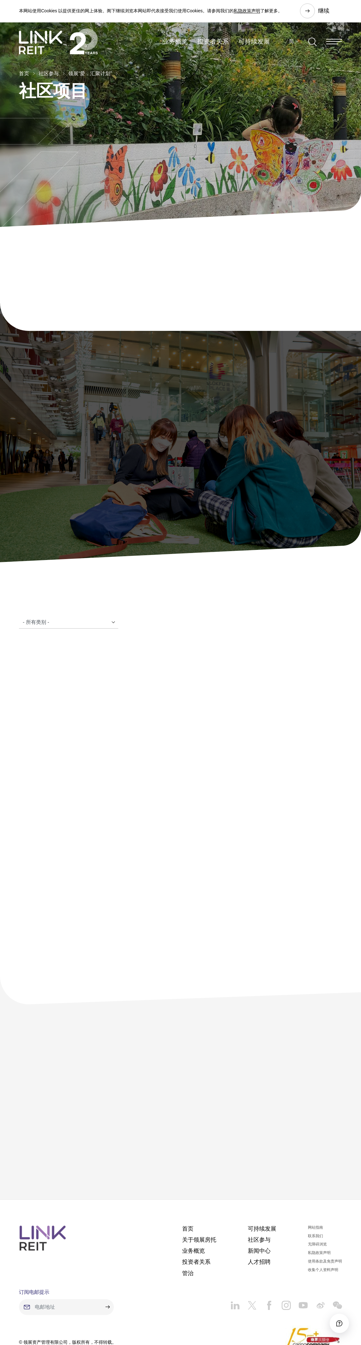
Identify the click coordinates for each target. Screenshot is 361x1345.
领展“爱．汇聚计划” (90, 73)
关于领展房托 (199, 1200)
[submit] (107, 1267)
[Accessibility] (338, 1322)
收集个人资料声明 (323, 1230)
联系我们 (315, 1196)
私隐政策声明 (247, 10)
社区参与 (49, 73)
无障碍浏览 (317, 1205)
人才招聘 (259, 1223)
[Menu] (334, 42)
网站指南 (315, 1188)
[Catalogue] (68, 583)
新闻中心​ (259, 1211)
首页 (24, 73)
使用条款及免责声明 (325, 1222)
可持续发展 (254, 42)
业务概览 (175, 42)
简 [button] (291, 42)
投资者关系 (213, 42)
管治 (187, 1234)
